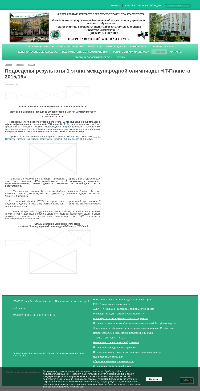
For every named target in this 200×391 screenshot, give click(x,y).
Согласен (154, 379)
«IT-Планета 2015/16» (57, 124)
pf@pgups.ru (19, 308)
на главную (116, 5)
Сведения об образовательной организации (54, 46)
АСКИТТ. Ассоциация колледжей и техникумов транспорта (123, 309)
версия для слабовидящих (150, 5)
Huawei (34, 139)
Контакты (176, 52)
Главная (8, 65)
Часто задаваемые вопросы (93, 57)
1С (94, 136)
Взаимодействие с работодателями (85, 52)
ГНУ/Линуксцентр (70, 139)
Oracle (57, 139)
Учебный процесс (162, 46)
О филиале (95, 46)
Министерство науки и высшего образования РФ (118, 313)
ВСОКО (121, 57)
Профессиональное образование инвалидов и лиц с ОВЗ (123, 333)
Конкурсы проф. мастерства (131, 52)
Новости (159, 52)
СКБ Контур (86, 139)
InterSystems (46, 139)
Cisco (19, 139)
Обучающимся (115, 46)
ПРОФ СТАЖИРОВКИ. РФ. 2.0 (109, 337)
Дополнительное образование (37, 52)
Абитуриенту (138, 46)
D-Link (26, 139)
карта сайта (129, 5)
